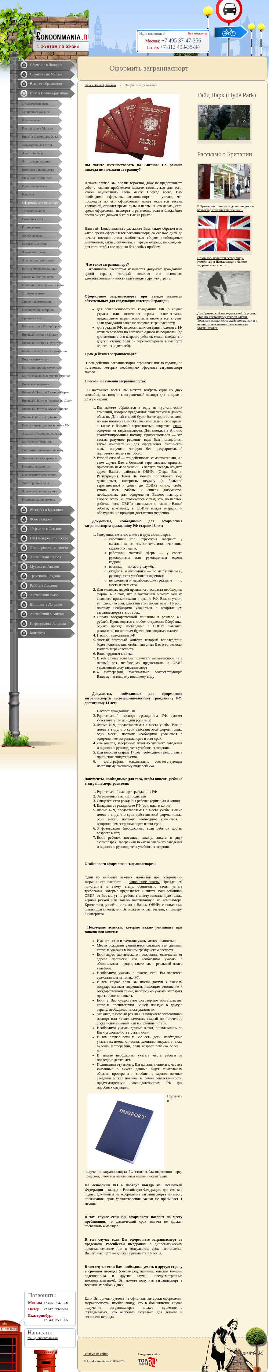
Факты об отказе (33, 252)
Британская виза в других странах (46, 376)
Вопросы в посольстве (38, 169)
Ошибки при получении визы (43, 285)
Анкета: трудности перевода (42, 433)
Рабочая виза (31, 120)
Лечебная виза (32, 235)
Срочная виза (31, 318)
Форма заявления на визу (40, 491)
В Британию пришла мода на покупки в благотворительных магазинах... (225, 208)
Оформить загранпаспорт (40, 202)
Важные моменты (34, 244)
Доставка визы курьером (39, 458)
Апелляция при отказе (38, 260)
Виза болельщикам (35, 384)
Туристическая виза (36, 112)
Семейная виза (32, 219)
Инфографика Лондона (48, 623)
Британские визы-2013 (38, 441)
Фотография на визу (36, 161)
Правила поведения (36, 466)
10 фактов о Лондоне (46, 529)
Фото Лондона (41, 519)
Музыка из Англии (44, 566)
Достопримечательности (49, 548)
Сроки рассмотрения (37, 301)
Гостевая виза (32, 227)
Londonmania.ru (113, 228)
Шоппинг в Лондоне (46, 604)
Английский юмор (44, 595)
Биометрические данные (39, 268)
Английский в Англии (47, 614)
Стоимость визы (33, 293)
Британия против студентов (41, 367)
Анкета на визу (33, 153)
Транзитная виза (33, 211)
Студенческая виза (35, 103)
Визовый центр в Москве (40, 334)
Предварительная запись (39, 474)
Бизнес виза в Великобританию (44, 351)
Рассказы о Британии (46, 510)
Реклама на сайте (95, 1354)
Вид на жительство (35, 359)
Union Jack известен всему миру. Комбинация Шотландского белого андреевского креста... (222, 261)
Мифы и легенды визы (38, 277)
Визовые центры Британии (41, 417)
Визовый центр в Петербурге (42, 343)
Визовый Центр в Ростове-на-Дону (47, 400)
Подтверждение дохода (38, 499)
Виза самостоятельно (37, 178)
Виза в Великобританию (49, 93)
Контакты (37, 633)
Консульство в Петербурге (41, 326)
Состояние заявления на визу (43, 450)
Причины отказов (34, 186)
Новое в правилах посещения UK (46, 425)
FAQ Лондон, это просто (49, 538)
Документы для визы (37, 145)
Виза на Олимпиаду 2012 (40, 136)
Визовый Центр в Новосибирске (45, 409)
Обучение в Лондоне (46, 65)
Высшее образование (46, 84)
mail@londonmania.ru (42, 1338)
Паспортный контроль (38, 310)
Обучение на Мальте (46, 74)
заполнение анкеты (144, 882)
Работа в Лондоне (43, 585)
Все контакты (197, 33)
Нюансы (28, 194)
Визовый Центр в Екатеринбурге (45, 392)
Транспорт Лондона (45, 576)
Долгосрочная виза (35, 483)
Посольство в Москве (37, 128)
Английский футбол (45, 557)
